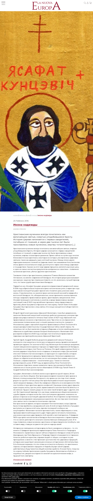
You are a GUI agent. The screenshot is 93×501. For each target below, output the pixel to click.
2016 (28, 215)
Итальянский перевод (22, 460)
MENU (3, 3)
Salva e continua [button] (83, 497)
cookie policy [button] (15, 476)
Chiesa (34, 215)
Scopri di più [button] (9, 497)
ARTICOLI (22, 215)
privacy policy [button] (72, 473)
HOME (15, 215)
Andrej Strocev (19, 229)
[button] (90, 469)
